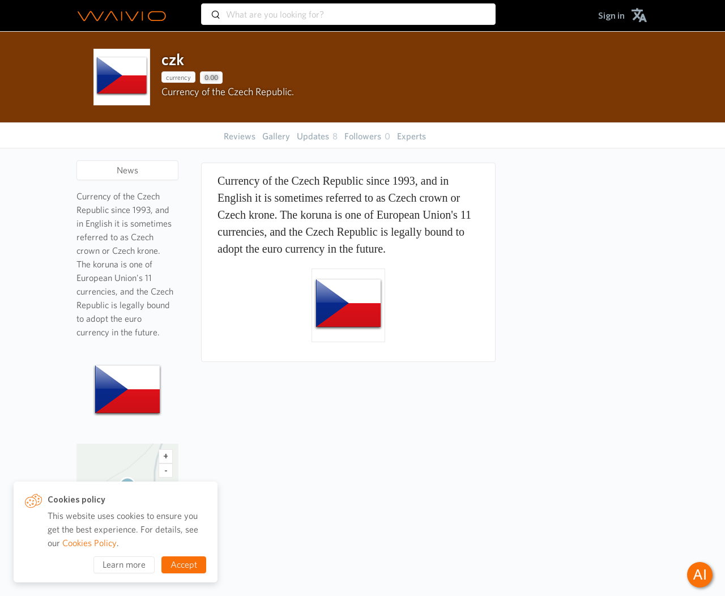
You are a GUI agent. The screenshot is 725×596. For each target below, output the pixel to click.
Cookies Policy (89, 543)
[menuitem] (611, 15)
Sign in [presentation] (611, 16)
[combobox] (348, 9)
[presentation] (121, 77)
